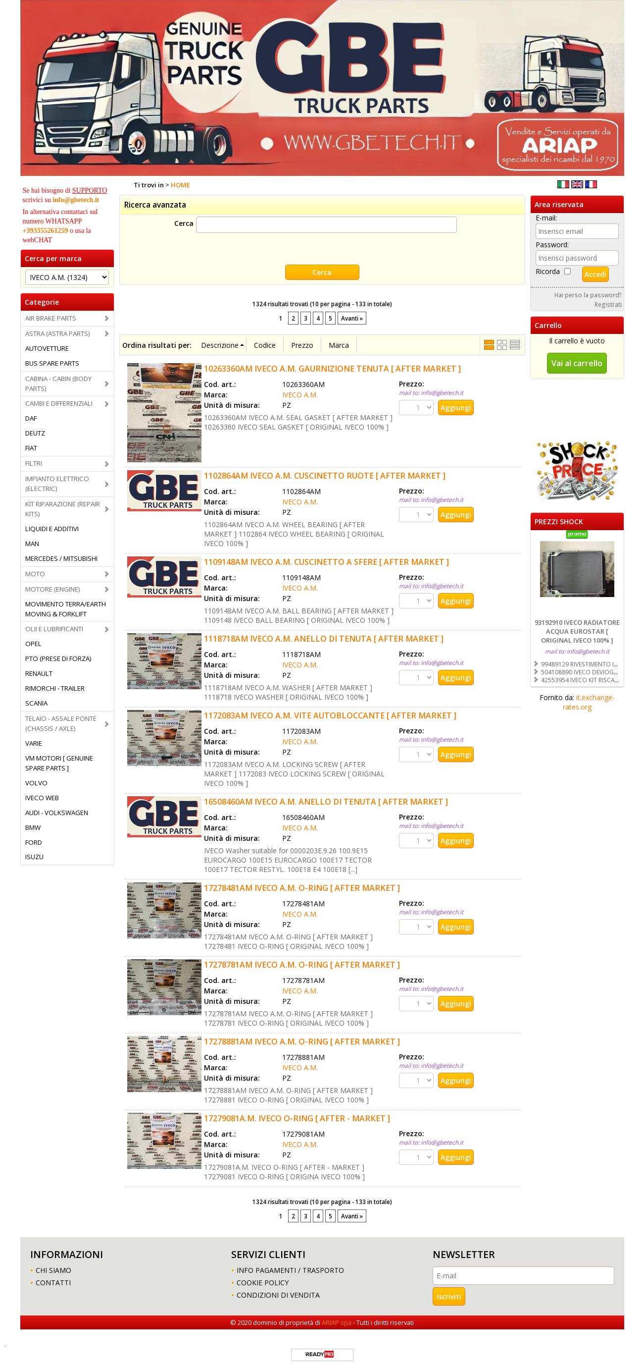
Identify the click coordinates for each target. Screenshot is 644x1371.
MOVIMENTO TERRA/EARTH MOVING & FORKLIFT (65, 609)
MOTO (35, 573)
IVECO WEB (42, 797)
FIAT (31, 447)
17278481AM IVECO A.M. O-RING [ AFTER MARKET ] (302, 887)
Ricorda (548, 271)
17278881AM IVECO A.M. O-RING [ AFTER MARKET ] (302, 1041)
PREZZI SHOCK (559, 521)
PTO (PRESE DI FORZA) (58, 658)
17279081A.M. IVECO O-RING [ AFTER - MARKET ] (297, 1118)
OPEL (33, 643)
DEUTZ (35, 433)
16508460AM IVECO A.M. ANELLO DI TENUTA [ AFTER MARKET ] (326, 801)
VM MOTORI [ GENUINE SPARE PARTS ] (59, 763)
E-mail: (546, 217)
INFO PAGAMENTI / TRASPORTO (290, 1270)
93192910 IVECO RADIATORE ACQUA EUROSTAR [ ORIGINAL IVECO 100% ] (577, 631)
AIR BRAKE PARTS (50, 318)
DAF (31, 418)
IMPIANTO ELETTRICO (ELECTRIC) (57, 483)
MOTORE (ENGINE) (52, 589)
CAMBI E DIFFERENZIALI (59, 403)
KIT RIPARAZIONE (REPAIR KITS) (62, 508)
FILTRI (33, 463)
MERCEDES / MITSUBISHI (61, 558)
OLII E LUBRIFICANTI (54, 628)
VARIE (33, 743)
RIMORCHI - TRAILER (55, 688)
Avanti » (352, 318)
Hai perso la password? (588, 295)
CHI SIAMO (53, 1270)
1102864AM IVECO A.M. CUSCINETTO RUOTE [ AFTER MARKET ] (325, 475)
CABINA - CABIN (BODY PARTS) (58, 383)
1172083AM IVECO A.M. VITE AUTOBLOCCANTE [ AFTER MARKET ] (330, 715)
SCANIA (36, 703)
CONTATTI (53, 1282)
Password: (552, 244)
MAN (32, 543)
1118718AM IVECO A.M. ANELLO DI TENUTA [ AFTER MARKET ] (324, 638)
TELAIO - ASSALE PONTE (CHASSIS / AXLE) (61, 723)
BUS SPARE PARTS (52, 363)
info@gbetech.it (75, 200)
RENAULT (38, 673)
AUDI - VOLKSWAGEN (56, 812)
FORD (33, 842)
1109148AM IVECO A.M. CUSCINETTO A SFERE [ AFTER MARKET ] (326, 561)
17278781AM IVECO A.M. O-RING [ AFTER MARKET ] (302, 964)
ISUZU (34, 856)
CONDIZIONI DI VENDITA (278, 1295)
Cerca (184, 223)
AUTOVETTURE (47, 348)
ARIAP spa (336, 1322)
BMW (33, 827)
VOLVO (36, 782)
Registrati (608, 304)
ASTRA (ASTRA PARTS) (57, 333)
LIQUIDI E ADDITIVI (52, 528)
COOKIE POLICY (263, 1282)
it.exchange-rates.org (589, 702)
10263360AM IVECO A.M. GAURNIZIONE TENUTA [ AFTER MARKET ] (332, 368)
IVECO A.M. (300, 394)
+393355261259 (45, 230)
